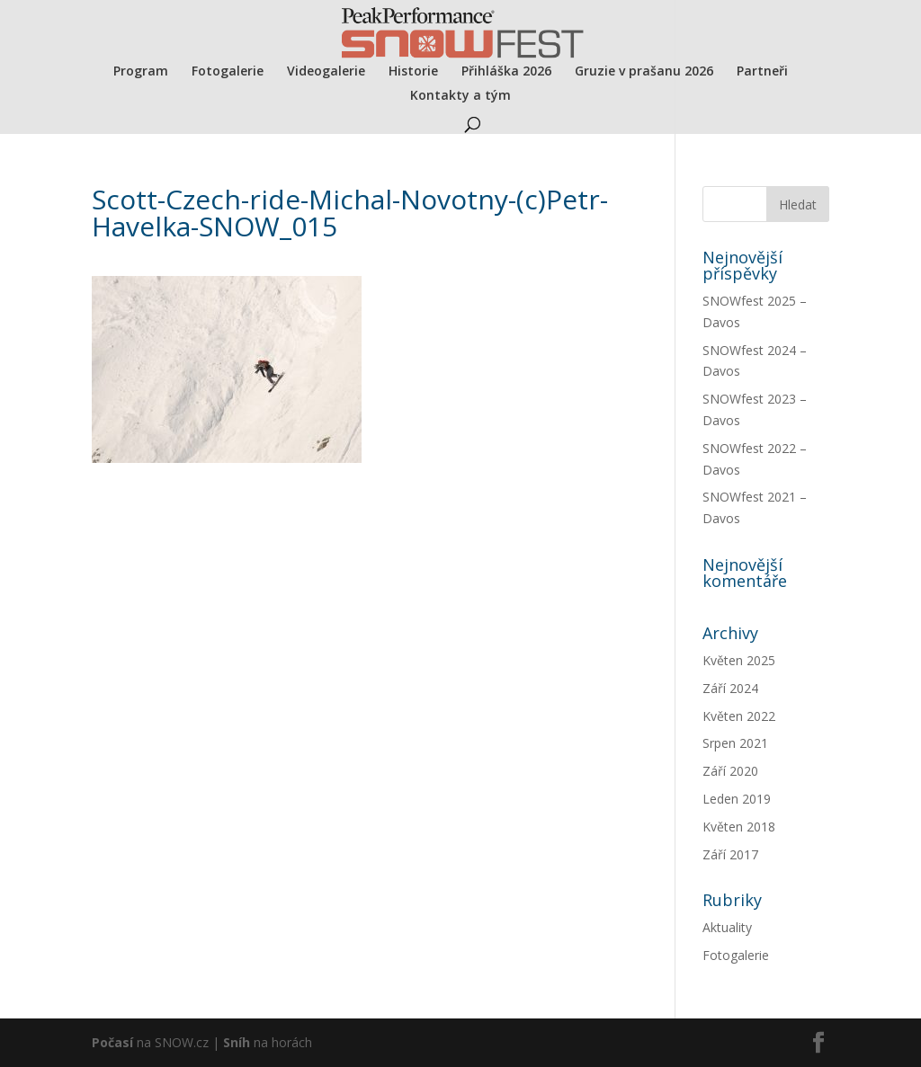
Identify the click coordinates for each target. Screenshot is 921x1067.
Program (140, 72)
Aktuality (727, 927)
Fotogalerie (228, 72)
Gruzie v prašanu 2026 (644, 72)
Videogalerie (326, 72)
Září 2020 (730, 770)
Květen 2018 (738, 826)
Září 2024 (730, 688)
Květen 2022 (738, 716)
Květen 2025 (738, 660)
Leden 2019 (736, 798)
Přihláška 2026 (506, 72)
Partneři (762, 72)
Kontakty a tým (460, 96)
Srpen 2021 (735, 742)
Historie (413, 72)
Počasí (112, 1042)
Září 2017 (730, 854)
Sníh (236, 1042)
